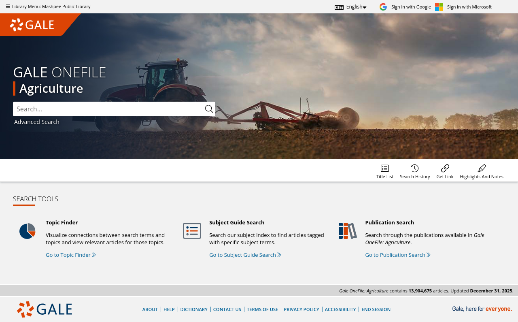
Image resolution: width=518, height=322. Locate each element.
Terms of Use (262, 309)
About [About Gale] (150, 309)
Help (169, 309)
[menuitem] (384, 170)
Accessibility (340, 309)
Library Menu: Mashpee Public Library (47, 6)
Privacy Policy (301, 309)
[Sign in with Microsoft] (463, 6)
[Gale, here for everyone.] (483, 309)
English (354, 6)
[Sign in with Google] (405, 6)
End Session (376, 309)
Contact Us (227, 309)
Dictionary (194, 309)
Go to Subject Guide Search (245, 254)
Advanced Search (36, 122)
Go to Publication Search (398, 254)
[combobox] (114, 109)
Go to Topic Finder (71, 254)
